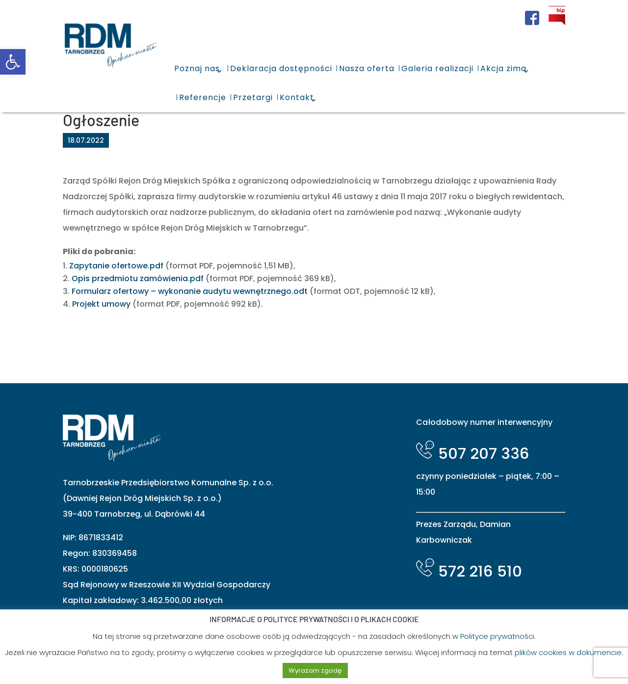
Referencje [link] (202, 97)
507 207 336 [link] (472, 453)
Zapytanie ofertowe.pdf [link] (116, 265)
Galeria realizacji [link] (437, 68)
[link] (13, 62)
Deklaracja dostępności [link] (281, 68)
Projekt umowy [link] (101, 304)
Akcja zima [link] (503, 68)
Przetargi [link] (253, 97)
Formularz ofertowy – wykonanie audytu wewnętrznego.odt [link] (190, 291)
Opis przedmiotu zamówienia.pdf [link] (138, 278)
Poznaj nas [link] (197, 68)
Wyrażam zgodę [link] (315, 670)
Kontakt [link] (297, 97)
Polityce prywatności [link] (497, 636)
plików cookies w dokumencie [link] (568, 652)
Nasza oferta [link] (366, 68)
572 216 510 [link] (469, 571)
